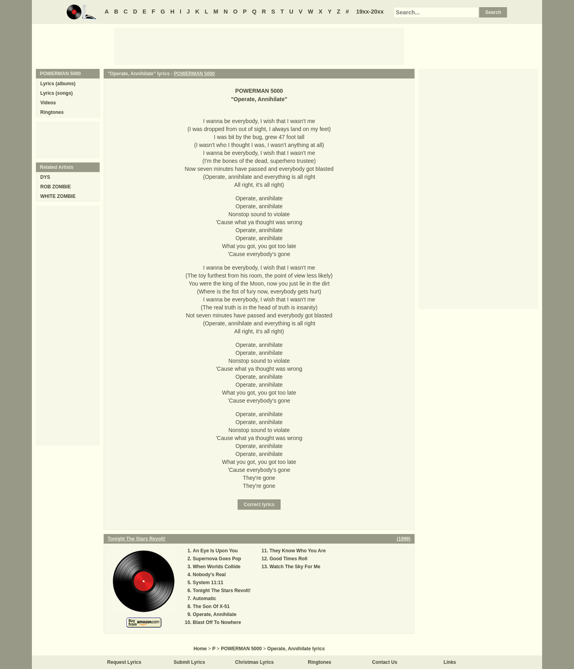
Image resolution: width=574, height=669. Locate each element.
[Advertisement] (259, 46)
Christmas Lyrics (254, 662)
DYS (45, 177)
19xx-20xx (370, 11)
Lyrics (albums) (57, 83)
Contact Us (384, 662)
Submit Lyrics (189, 662)
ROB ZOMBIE (55, 187)
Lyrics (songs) (56, 93)
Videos (48, 103)
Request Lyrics (124, 662)
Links (450, 662)
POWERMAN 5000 (194, 73)
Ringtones (52, 112)
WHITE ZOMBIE (58, 196)
